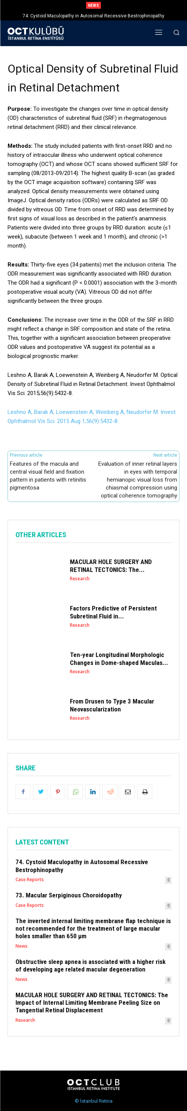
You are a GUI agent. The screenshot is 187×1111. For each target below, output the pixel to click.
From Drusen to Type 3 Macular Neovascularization (112, 705)
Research (80, 578)
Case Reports (29, 879)
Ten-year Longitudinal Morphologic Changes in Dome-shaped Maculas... (119, 658)
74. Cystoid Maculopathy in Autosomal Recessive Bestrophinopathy (93, 16)
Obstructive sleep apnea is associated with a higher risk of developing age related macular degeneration (90, 965)
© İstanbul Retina (94, 1101)
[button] (176, 33)
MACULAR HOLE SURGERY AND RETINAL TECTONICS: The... (111, 565)
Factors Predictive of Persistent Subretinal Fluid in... (113, 612)
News (21, 946)
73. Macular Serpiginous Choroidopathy (68, 895)
